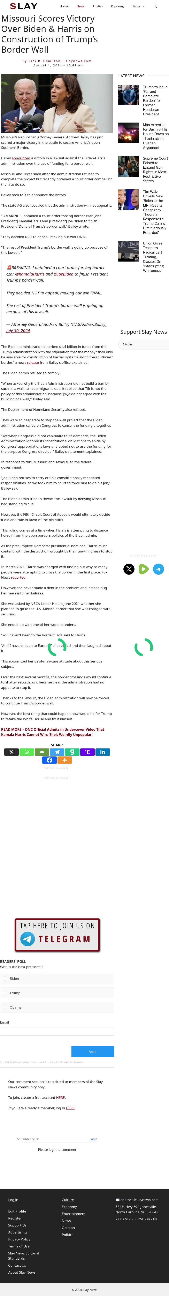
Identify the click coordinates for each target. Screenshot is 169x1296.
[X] (11, 752)
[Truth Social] (87, 752)
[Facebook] (49, 760)
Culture (68, 1199)
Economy (117, 6)
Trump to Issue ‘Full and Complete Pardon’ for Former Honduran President (155, 100)
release (33, 362)
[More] (64, 760)
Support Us (17, 1225)
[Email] (42, 752)
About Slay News (22, 1272)
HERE (60, 1097)
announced (21, 158)
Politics (98, 6)
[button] (155, 6)
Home (64, 6)
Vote (93, 1051)
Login (93, 1139)
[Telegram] (57, 752)
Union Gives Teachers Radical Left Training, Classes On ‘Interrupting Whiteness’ (153, 257)
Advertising (17, 1232)
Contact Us (17, 1265)
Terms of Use (19, 1246)
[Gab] (72, 752)
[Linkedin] (102, 752)
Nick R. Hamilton (44, 61)
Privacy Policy (19, 1239)
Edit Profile (17, 1211)
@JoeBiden (64, 274)
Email (4, 1022)
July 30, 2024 (18, 330)
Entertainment (73, 1213)
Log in (13, 1199)
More (141, 6)
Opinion (68, 1227)
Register (15, 1218)
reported (18, 577)
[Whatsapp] (27, 752)
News (81, 6)
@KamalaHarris (29, 274)
